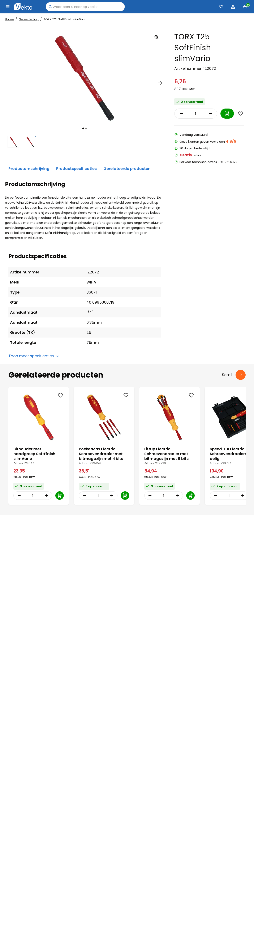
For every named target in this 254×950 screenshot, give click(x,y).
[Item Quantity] (195, 114)
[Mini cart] (245, 6)
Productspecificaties (76, 168)
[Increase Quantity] (211, 114)
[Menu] (7, 6)
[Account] (233, 6)
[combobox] (85, 6)
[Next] (160, 83)
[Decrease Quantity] (180, 114)
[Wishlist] (240, 113)
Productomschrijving (28, 168)
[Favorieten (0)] (221, 6)
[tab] (83, 128)
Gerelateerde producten (127, 168)
